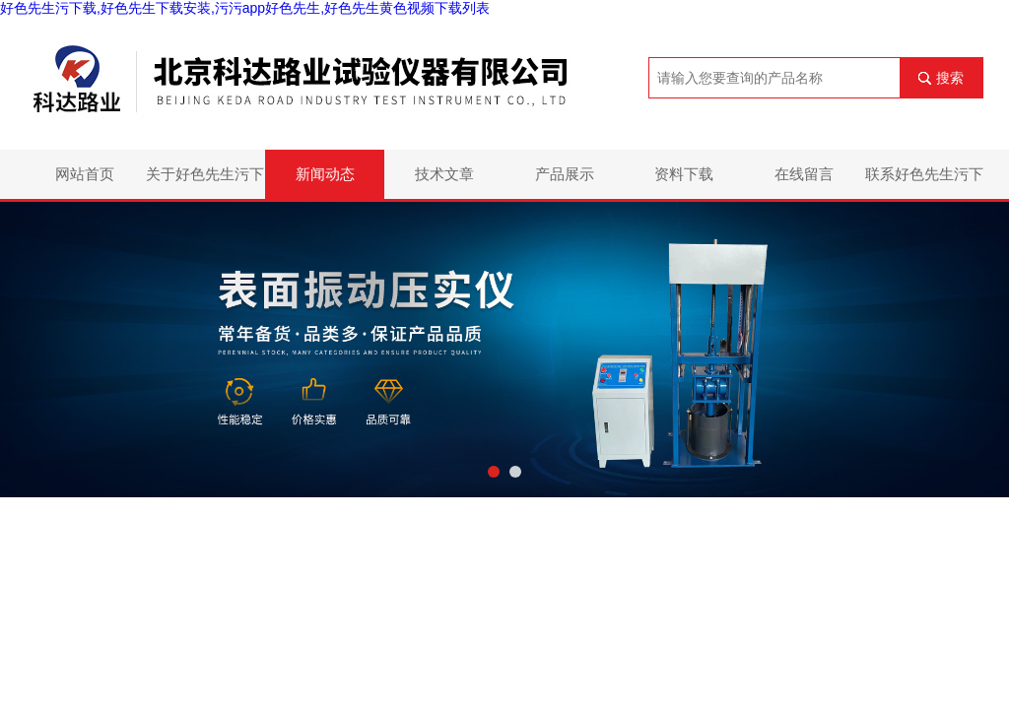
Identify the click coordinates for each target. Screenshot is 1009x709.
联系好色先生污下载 (924, 182)
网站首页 (84, 173)
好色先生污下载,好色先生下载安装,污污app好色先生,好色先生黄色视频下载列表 (245, 8)
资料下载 (683, 173)
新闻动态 (325, 173)
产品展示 (564, 173)
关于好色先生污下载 (205, 182)
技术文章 (444, 173)
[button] (494, 472)
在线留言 (804, 173)
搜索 (950, 78)
